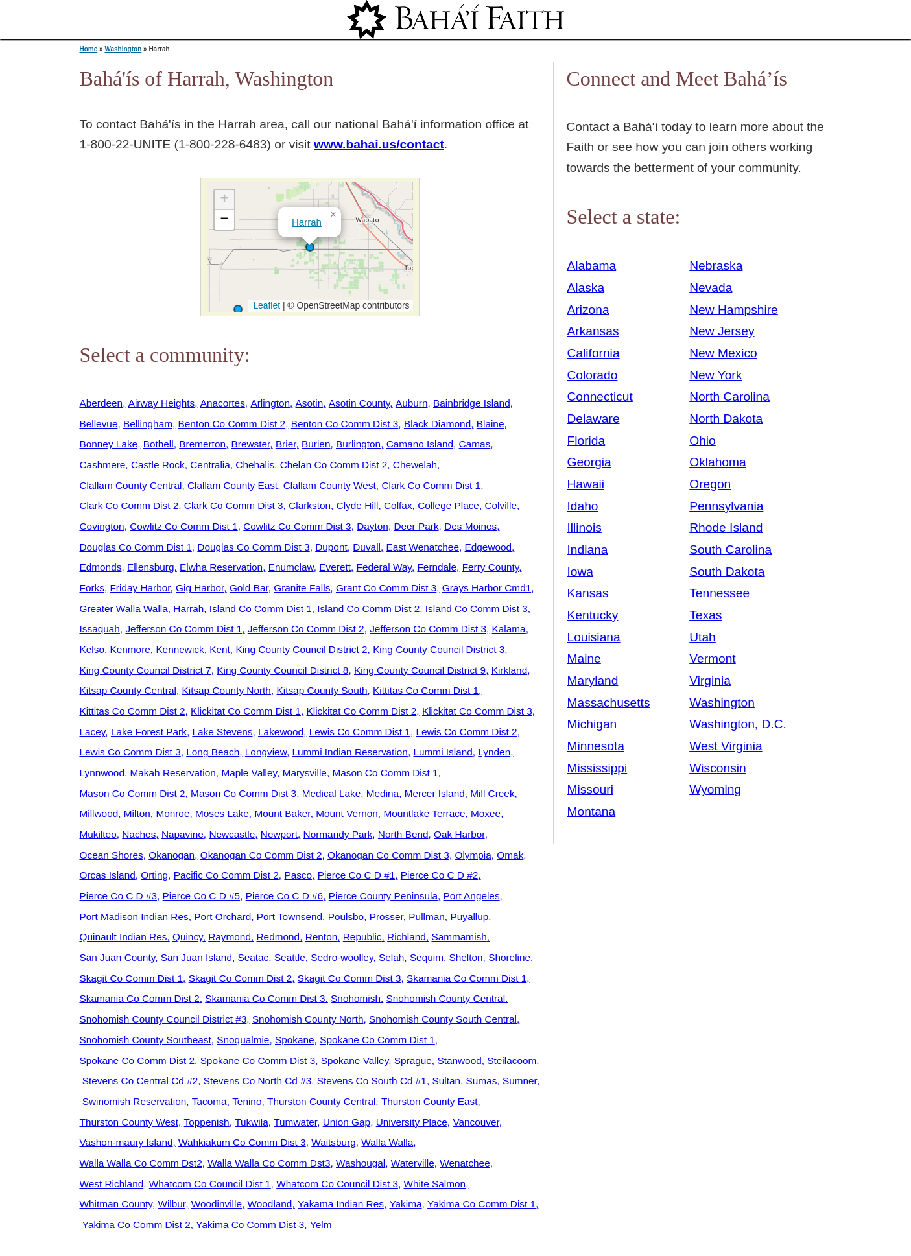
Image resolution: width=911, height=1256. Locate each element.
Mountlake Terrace (424, 813)
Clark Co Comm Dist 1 (430, 485)
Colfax (398, 505)
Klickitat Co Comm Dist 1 (246, 711)
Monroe (172, 813)
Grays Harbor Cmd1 (486, 587)
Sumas (481, 1080)
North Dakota (726, 418)
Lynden (494, 751)
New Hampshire (733, 309)
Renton (321, 936)
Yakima (405, 1203)
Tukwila (251, 1122)
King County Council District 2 (301, 649)
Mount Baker (282, 813)
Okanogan (171, 854)
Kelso (92, 649)
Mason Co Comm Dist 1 (385, 772)
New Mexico (723, 353)
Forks (92, 587)
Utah (702, 637)
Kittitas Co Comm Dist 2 (132, 711)
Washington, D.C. (738, 724)
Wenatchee (465, 1162)
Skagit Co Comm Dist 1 (131, 978)
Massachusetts (608, 702)
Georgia (589, 462)
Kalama (509, 628)
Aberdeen (101, 403)
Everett (335, 567)
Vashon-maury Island (126, 1142)
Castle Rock (158, 464)
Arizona (588, 309)
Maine (584, 658)
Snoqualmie (243, 1039)
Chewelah (415, 464)
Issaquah (100, 628)
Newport (279, 834)
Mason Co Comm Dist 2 (132, 793)
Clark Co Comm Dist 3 (233, 505)
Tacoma (209, 1101)
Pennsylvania (726, 506)
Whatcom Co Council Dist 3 (337, 1183)
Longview (266, 751)
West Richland (112, 1183)
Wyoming (715, 789)
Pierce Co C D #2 (440, 875)
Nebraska (715, 265)
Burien (316, 443)
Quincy (187, 936)
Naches (139, 834)
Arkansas (593, 331)
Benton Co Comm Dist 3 (345, 423)
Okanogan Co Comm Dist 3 (388, 854)
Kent (219, 649)
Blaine (490, 423)
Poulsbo (346, 916)
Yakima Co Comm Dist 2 (136, 1224)
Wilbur (171, 1203)
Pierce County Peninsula (383, 895)
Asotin (310, 403)
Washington (122, 49)
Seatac (252, 957)
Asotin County (359, 403)
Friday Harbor (140, 587)
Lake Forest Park (149, 731)
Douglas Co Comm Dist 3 (253, 546)
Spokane (294, 1039)
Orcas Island (108, 875)
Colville (500, 505)
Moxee (486, 813)
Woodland (270, 1203)
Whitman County (116, 1203)
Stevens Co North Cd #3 (257, 1080)
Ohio (702, 440)
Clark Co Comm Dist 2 (129, 505)
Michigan (592, 724)
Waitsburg (333, 1142)
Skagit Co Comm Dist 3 (349, 978)
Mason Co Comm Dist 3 (243, 793)
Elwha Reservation (221, 567)
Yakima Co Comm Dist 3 (250, 1224)
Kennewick (180, 649)
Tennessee (719, 593)
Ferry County (490, 567)
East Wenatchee (422, 546)
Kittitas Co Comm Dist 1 (426, 690)
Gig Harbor (200, 587)
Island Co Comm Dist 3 (476, 608)
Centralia (210, 464)
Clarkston (310, 505)
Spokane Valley (354, 1060)
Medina (382, 793)
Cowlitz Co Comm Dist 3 (297, 526)
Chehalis (254, 464)
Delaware (593, 418)
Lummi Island (442, 751)
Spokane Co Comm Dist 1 (377, 1039)
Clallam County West (329, 485)
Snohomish (356, 998)
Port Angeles (472, 895)
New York (715, 375)
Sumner (520, 1080)
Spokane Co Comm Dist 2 (137, 1060)
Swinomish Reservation (134, 1101)
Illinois (584, 527)
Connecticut (600, 396)
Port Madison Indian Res (134, 916)
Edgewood (488, 546)
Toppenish (207, 1122)
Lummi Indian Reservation (349, 751)
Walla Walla (387, 1142)
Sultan (446, 1080)
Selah (391, 957)
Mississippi (597, 768)
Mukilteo (98, 834)
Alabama (592, 265)
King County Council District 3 (438, 649)
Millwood (99, 813)
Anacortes (222, 403)
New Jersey (721, 331)
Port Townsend (289, 916)
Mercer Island (435, 793)
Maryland (593, 680)
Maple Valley (249, 772)
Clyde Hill (358, 505)
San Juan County (118, 957)
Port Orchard (222, 916)
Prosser (386, 916)
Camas (475, 443)
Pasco (298, 875)
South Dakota (726, 571)
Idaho (582, 506)
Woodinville (216, 1203)
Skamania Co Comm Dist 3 (265, 998)
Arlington (270, 403)
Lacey (93, 731)
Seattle (289, 957)
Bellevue (99, 423)
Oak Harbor (459, 834)
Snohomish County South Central (443, 1019)
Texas (705, 615)
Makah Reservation (173, 772)
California (593, 353)
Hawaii (586, 484)
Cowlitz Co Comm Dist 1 (183, 526)
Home (89, 49)
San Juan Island (196, 957)
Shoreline (509, 957)
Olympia (473, 854)
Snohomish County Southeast (145, 1039)
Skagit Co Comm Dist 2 (240, 978)
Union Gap (346, 1122)
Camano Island (419, 443)
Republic (362, 936)
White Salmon (435, 1183)
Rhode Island (726, 527)
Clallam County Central (131, 485)
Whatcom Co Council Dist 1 (210, 1183)
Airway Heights (161, 403)
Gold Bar (249, 587)
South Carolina (730, 549)
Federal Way (384, 567)
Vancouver (476, 1122)
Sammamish (458, 936)
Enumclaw (291, 567)
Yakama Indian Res (341, 1203)
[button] (309, 247)
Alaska (586, 287)
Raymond (229, 936)
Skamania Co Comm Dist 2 (140, 998)
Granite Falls (302, 587)
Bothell (158, 443)
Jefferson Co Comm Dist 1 (183, 628)
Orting (154, 875)
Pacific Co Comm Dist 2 (226, 875)
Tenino (246, 1101)
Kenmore (130, 649)
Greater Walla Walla (124, 608)
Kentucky (593, 615)
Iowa (580, 571)
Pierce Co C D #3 (119, 895)
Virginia (710, 680)
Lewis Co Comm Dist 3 (130, 751)
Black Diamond (437, 423)
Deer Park (416, 526)
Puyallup (469, 916)
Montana (591, 811)
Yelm (321, 1224)
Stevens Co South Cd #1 (372, 1080)
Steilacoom (511, 1060)
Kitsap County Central (128, 690)
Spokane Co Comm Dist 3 (258, 1060)
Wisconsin (717, 768)
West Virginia (725, 746)
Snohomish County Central (446, 998)
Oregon (710, 484)
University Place (411, 1122)
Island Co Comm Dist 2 (368, 608)
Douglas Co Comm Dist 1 (136, 546)
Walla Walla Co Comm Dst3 (268, 1162)
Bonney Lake (109, 443)
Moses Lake (222, 813)
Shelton (466, 957)
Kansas (588, 593)
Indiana (587, 549)
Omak (510, 854)
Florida (586, 440)
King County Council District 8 (282, 670)
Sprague (413, 1060)
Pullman (426, 916)
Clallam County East (232, 485)
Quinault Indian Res (123, 936)
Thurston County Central (321, 1101)
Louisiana (594, 637)
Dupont (331, 546)
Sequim (427, 957)
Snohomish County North (308, 1019)
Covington (102, 526)
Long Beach (212, 751)
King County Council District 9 (420, 670)
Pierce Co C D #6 (285, 895)
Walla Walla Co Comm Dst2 (141, 1162)
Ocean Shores (111, 854)
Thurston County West (129, 1122)
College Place (448, 505)
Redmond (278, 936)
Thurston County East (429, 1101)
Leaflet (265, 305)
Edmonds (101, 567)
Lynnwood (102, 772)
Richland (406, 936)
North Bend (403, 834)
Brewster (250, 443)
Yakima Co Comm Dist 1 (481, 1203)
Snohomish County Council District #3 (163, 1019)
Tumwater (295, 1122)
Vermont (712, 658)
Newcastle (232, 834)
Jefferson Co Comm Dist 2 (306, 628)
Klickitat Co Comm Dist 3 (477, 711)
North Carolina (729, 396)
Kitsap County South (321, 690)
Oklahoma (717, 462)
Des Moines (470, 526)
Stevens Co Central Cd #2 (140, 1080)
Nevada (710, 287)
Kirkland (509, 670)
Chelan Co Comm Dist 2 (334, 464)
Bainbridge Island (471, 403)
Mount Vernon (347, 813)
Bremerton (202, 443)
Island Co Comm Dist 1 (260, 608)
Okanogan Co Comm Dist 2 (261, 854)
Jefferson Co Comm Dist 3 (428, 628)
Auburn (412, 403)
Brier (286, 443)
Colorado (592, 375)
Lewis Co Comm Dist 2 (466, 731)
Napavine (182, 834)
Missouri (590, 789)
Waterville (412, 1162)
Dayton (372, 526)
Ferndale (436, 567)
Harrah (307, 222)
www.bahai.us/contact (379, 144)
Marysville (305, 772)
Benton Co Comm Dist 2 (232, 423)
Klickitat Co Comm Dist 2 (361, 711)
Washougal (360, 1162)
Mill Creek (492, 793)
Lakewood (280, 731)
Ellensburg (150, 567)
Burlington (358, 443)
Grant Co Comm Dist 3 (386, 587)
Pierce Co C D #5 (202, 895)
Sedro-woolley (342, 957)
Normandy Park (338, 834)
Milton (137, 813)
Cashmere (103, 464)
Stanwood (459, 1060)
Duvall (367, 546)
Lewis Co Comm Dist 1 (359, 731)
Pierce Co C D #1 (357, 875)
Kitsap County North (226, 690)
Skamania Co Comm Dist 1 (466, 978)
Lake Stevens (222, 731)
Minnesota (596, 746)
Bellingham (147, 423)
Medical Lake (331, 793)
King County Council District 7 (145, 670)
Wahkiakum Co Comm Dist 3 (242, 1142)
